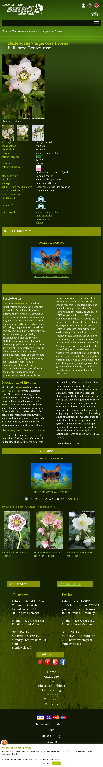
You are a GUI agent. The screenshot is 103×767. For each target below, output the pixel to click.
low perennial (44, 215)
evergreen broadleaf (47, 212)
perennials (42, 219)
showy (39, 222)
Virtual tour (69, 584)
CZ (88, 5)
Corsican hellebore (12, 390)
